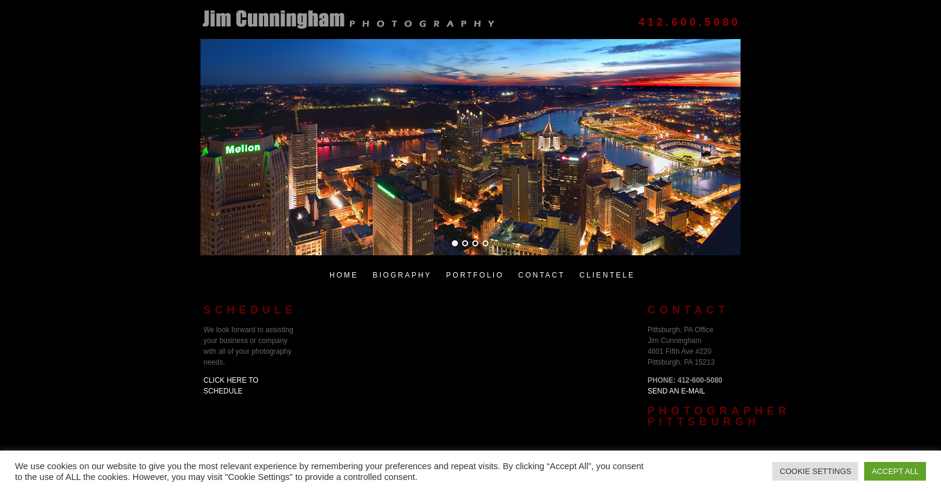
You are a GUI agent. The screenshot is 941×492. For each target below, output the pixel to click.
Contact (541, 275)
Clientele (607, 275)
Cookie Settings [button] (815, 471)
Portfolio (475, 275)
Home (343, 275)
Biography (402, 275)
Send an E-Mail (676, 391)
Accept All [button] (895, 471)
